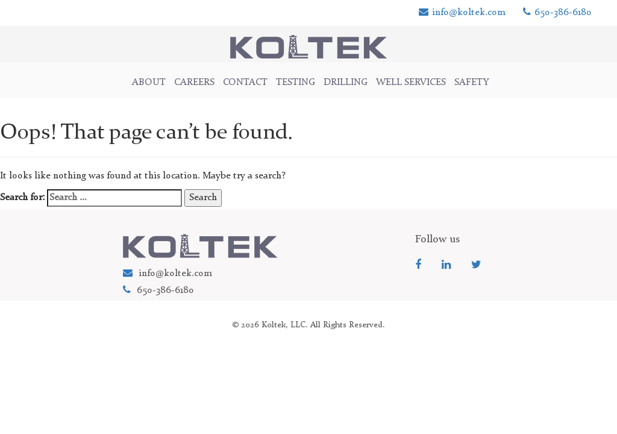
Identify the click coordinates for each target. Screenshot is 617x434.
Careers (194, 82)
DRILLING (346, 82)
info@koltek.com (462, 12)
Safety (471, 82)
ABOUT (149, 82)
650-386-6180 (557, 12)
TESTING (295, 82)
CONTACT (245, 82)
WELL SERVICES (411, 82)
